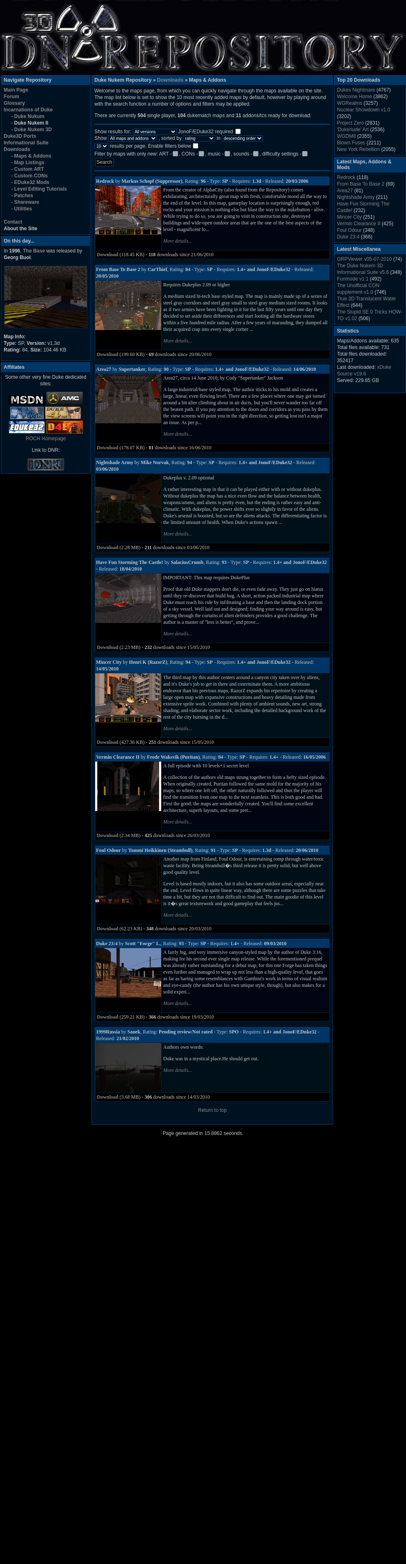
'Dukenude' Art (352, 129)
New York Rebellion (358, 149)
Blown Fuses (351, 143)
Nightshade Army (355, 197)
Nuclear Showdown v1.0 (363, 110)
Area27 (345, 190)
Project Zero (350, 123)
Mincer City (349, 217)
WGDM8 (346, 136)
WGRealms (349, 103)
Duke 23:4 (348, 237)
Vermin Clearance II (358, 223)
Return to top (212, 1110)
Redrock (346, 177)
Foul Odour (349, 230)
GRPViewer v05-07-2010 (364, 259)
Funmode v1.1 (352, 279)
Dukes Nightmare (356, 90)
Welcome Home (354, 96)
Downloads (170, 80)
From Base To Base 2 (360, 184)
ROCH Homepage (46, 438)
